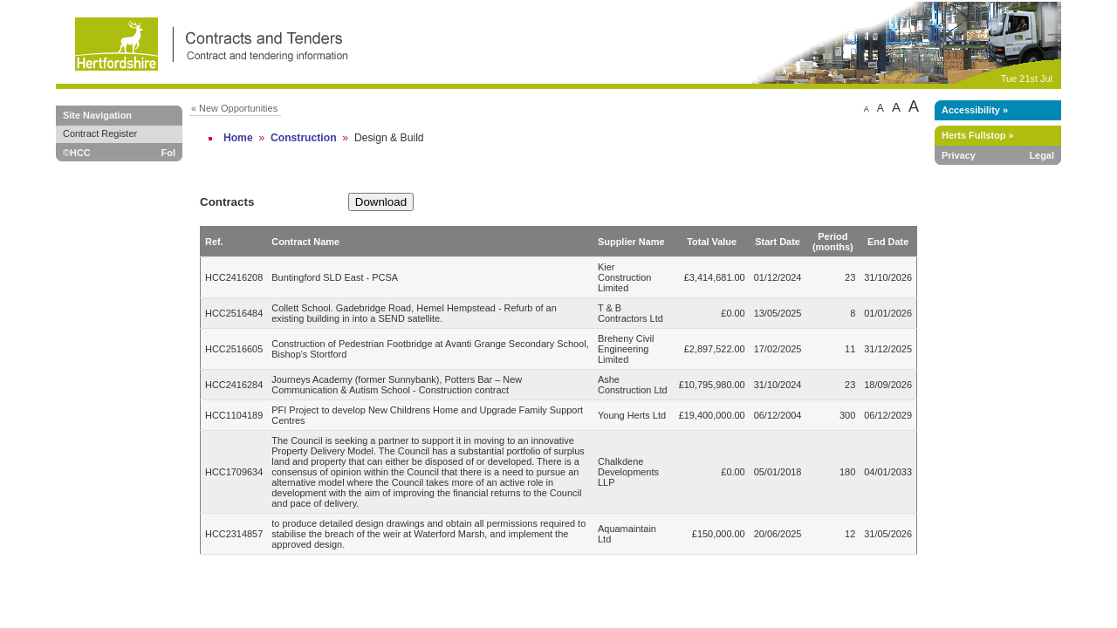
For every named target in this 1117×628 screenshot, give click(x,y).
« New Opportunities (234, 108)
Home (238, 138)
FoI (168, 152)
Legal (1041, 155)
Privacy (959, 155)
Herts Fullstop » (978, 135)
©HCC (77, 152)
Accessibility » (975, 110)
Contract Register (100, 133)
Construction (304, 138)
